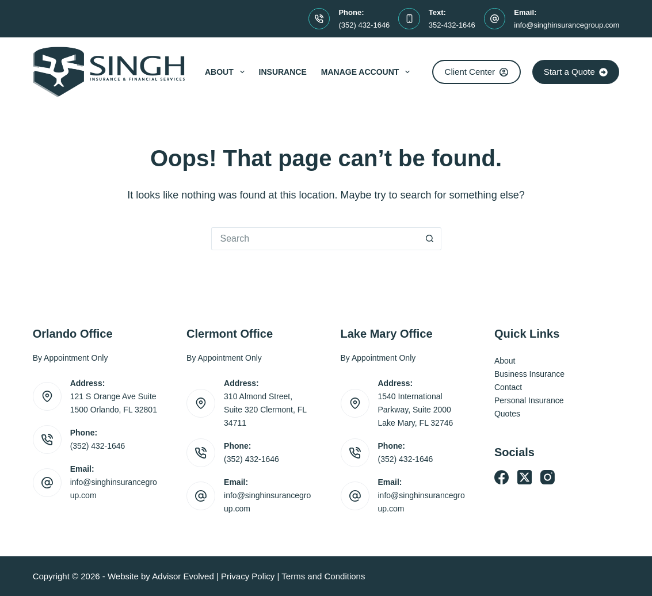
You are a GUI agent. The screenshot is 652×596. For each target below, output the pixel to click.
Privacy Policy (247, 576)
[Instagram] (547, 477)
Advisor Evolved (183, 576)
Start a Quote (576, 72)
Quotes (507, 413)
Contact (508, 387)
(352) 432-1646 (364, 25)
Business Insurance (529, 374)
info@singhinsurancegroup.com (566, 25)
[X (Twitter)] (524, 477)
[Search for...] (314, 238)
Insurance (283, 72)
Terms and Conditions (323, 576)
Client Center (476, 72)
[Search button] (429, 238)
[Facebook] (501, 477)
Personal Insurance (529, 400)
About (227, 72)
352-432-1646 (452, 25)
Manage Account (367, 72)
